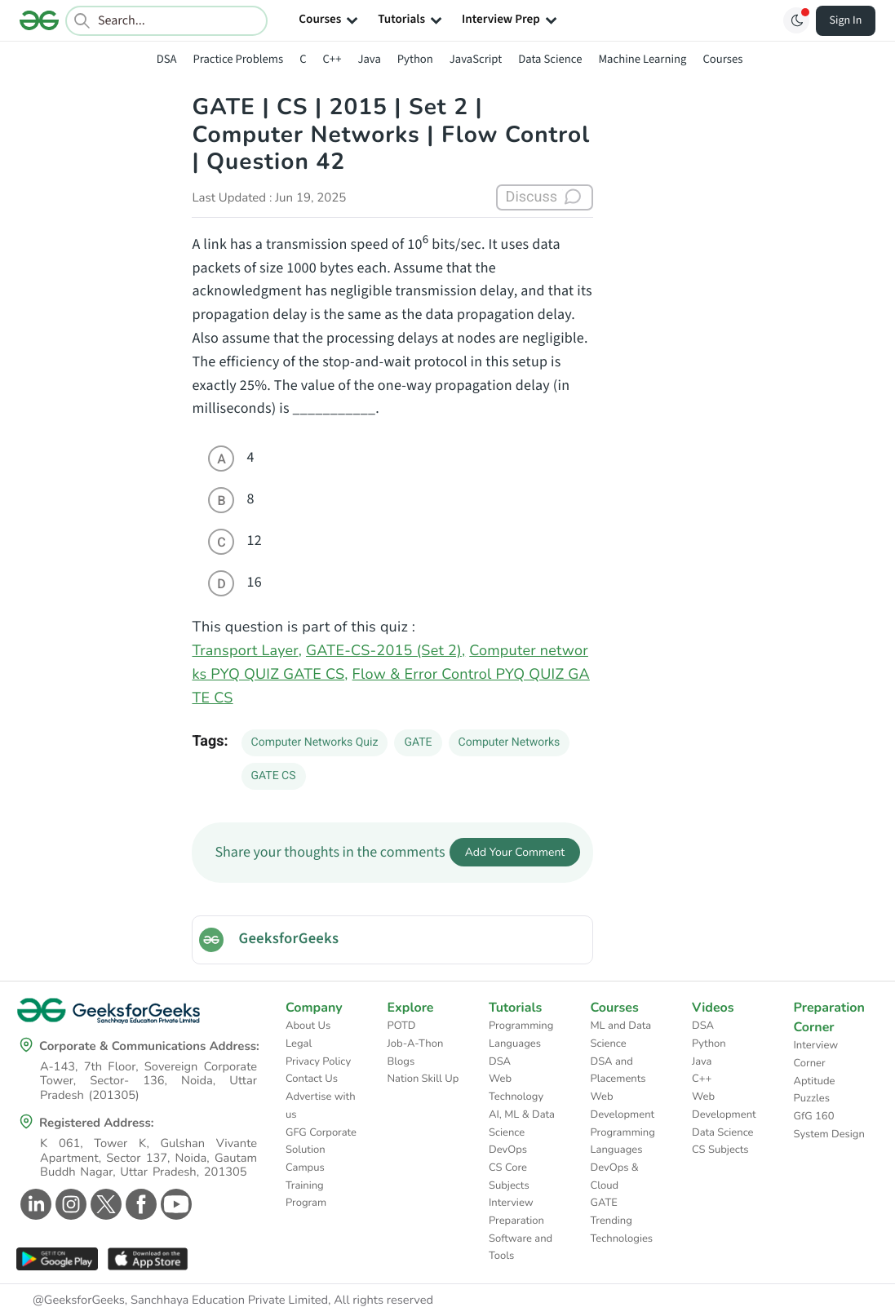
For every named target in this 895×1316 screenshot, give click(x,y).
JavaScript (476, 59)
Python (415, 59)
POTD (402, 1025)
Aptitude (814, 1081)
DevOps (508, 1149)
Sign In (846, 20)
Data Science (550, 59)
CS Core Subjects (509, 1176)
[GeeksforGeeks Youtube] (174, 1204)
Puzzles (812, 1098)
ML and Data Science (621, 1034)
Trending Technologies (622, 1229)
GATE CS (273, 775)
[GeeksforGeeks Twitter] (104, 1204)
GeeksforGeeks (288, 939)
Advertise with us (321, 1105)
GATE (418, 742)
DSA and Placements (618, 1070)
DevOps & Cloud (615, 1176)
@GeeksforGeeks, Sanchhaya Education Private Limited (180, 1300)
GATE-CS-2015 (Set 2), (385, 651)
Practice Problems (238, 59)
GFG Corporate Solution (321, 1141)
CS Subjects (720, 1149)
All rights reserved (383, 1300)
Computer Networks (509, 742)
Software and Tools (520, 1247)
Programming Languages (521, 1034)
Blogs (401, 1061)
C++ (332, 59)
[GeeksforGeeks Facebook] (139, 1204)
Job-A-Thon (416, 1043)
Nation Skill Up (423, 1078)
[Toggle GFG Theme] (796, 20)
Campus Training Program (306, 1185)
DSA (167, 59)
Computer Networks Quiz (315, 742)
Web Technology (516, 1087)
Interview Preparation (516, 1211)
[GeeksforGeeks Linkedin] (33, 1204)
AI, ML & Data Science (522, 1123)
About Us (308, 1025)
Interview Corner (816, 1054)
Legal (299, 1043)
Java (368, 59)
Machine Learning (642, 59)
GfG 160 (814, 1116)
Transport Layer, (247, 651)
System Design (829, 1134)
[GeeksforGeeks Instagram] (68, 1204)
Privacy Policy (318, 1061)
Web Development (623, 1105)
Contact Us (312, 1078)
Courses (722, 59)
